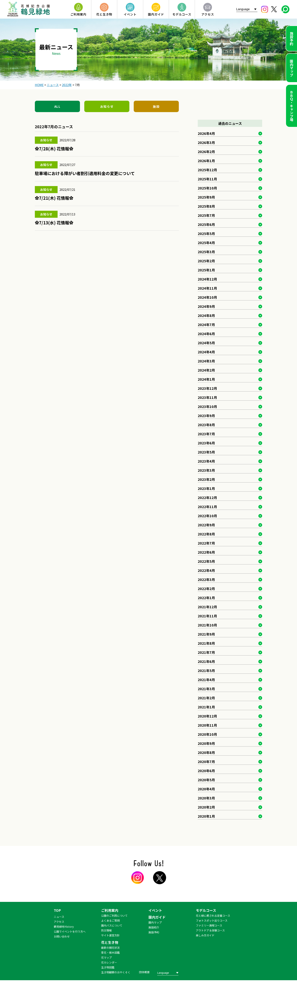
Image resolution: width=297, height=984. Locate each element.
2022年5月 (206, 561)
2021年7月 (206, 652)
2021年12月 (207, 606)
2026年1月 (206, 160)
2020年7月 (206, 761)
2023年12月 (207, 388)
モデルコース (206, 910)
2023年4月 (206, 461)
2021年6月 (206, 661)
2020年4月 (206, 788)
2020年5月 (206, 779)
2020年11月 (207, 725)
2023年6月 (206, 442)
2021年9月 (206, 634)
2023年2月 (206, 479)
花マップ (106, 957)
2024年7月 (206, 324)
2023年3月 (206, 470)
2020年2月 (206, 807)
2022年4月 (206, 570)
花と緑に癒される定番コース (213, 915)
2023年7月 (206, 433)
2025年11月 (207, 178)
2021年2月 (206, 697)
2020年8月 (206, 752)
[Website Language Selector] (246, 9)
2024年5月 (206, 342)
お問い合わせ (62, 936)
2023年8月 (206, 424)
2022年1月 (206, 597)
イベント (155, 910)
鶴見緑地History (64, 926)
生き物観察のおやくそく (115, 972)
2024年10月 (207, 297)
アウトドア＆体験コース (210, 930)
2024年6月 (206, 333)
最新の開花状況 (110, 947)
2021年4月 (206, 679)
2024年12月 (207, 279)
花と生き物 (109, 942)
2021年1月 (206, 706)
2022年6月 (206, 552)
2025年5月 (206, 233)
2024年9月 (206, 306)
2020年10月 (207, 734)
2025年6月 (206, 224)
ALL (57, 106)
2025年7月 (206, 215)
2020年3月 (206, 797)
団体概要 (144, 972)
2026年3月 (206, 142)
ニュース (59, 917)
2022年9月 (206, 524)
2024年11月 (207, 288)
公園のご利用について (114, 915)
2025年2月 (206, 260)
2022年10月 (207, 515)
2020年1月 (206, 816)
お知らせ (106, 106)
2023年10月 (207, 406)
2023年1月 (206, 488)
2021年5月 (206, 670)
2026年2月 (206, 151)
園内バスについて (111, 925)
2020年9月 (206, 743)
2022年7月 (206, 543)
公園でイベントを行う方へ (70, 931)
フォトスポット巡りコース (211, 920)
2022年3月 (206, 579)
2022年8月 (206, 533)
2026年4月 (206, 133)
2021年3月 (206, 688)
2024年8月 (206, 315)
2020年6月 (206, 770)
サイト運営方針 (110, 935)
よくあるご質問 (110, 920)
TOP (57, 910)
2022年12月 (207, 497)
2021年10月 (207, 624)
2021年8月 (206, 643)
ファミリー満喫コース (209, 925)
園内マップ (291, 67)
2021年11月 (207, 615)
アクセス (59, 921)
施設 (156, 106)
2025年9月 (206, 197)
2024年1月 (206, 379)
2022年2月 (206, 588)
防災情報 (106, 930)
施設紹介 (153, 927)
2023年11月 (207, 397)
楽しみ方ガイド (205, 935)
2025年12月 (207, 169)
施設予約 (291, 38)
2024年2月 (206, 370)
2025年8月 (206, 206)
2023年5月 (206, 452)
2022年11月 (207, 506)
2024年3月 (206, 360)
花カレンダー (109, 962)
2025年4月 (206, 242)
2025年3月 (206, 251)
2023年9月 (206, 415)
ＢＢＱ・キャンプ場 (291, 105)
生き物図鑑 (107, 967)
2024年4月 (206, 351)
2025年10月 (207, 187)
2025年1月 (206, 269)
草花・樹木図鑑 (110, 952)
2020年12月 (207, 716)
